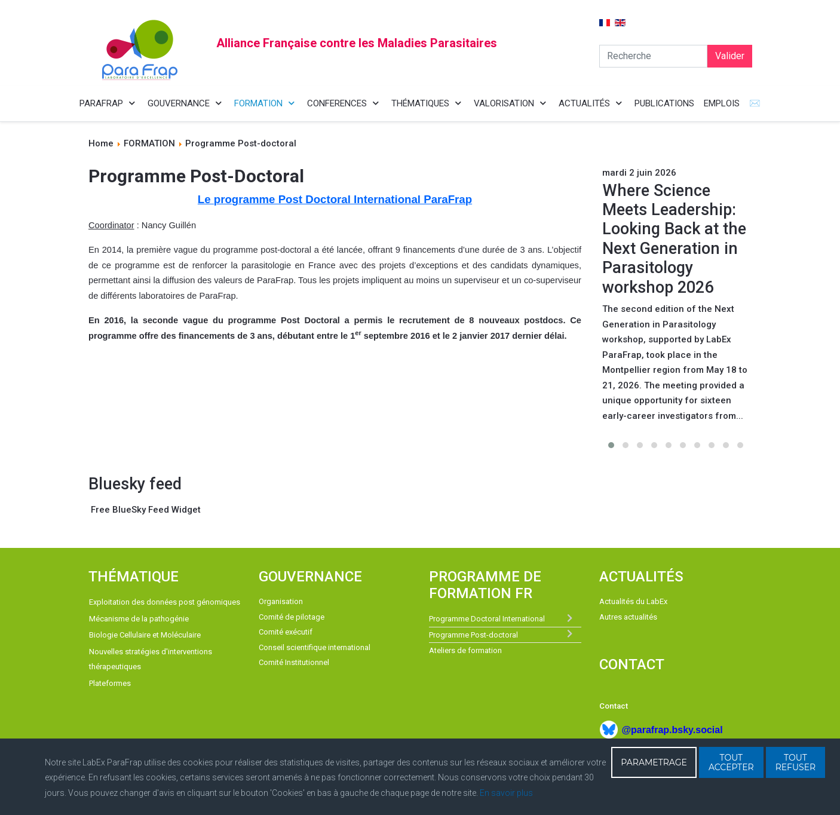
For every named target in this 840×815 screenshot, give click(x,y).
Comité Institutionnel (294, 662)
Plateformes (110, 683)
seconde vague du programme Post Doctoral (241, 320)
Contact (613, 705)
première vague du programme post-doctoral (223, 250)
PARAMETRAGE (654, 762)
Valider (729, 56)
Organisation (281, 601)
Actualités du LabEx (633, 601)
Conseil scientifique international (314, 647)
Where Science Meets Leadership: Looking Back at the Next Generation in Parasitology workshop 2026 (674, 239)
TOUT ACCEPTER (731, 762)
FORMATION (149, 143)
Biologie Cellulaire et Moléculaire (145, 634)
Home (101, 143)
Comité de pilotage (291, 616)
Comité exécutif (285, 631)
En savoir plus (506, 793)
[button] (611, 445)
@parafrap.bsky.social (671, 730)
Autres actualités (628, 616)
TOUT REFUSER (795, 762)
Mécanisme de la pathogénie (139, 618)
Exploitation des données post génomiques (164, 602)
